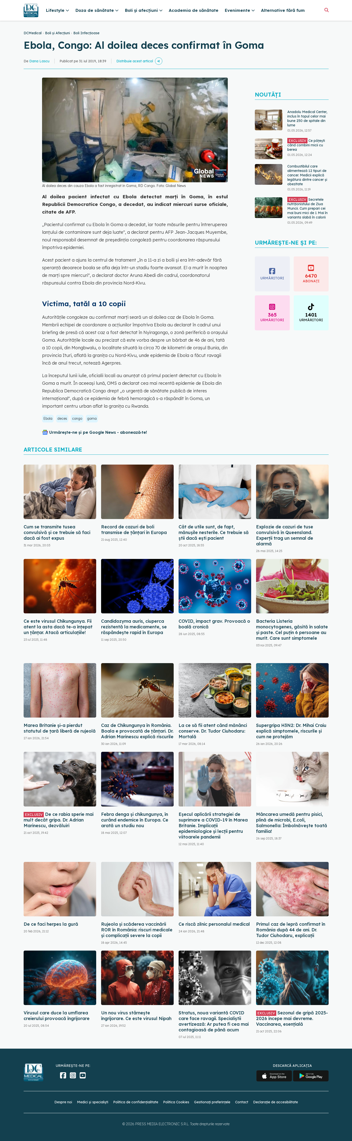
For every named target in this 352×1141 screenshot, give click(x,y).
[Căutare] (326, 10)
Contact (241, 1102)
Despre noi (63, 1102)
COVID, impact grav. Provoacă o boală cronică (214, 624)
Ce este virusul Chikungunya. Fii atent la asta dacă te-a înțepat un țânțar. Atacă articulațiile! (58, 626)
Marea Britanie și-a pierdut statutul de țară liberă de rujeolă (60, 728)
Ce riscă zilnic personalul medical (214, 924)
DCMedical (33, 33)
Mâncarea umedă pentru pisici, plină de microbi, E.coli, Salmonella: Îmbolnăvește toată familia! (291, 822)
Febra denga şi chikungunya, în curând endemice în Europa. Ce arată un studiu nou (134, 819)
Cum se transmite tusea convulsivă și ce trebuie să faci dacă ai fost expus (57, 532)
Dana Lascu (39, 61)
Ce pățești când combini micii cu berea (306, 145)
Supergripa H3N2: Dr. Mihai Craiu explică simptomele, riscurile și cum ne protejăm (291, 730)
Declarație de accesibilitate (275, 1102)
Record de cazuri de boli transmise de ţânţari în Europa (134, 529)
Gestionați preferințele (212, 1102)
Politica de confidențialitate (135, 1102)
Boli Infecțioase (86, 33)
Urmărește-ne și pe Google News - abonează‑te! (98, 432)
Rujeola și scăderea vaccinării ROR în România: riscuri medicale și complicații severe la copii (136, 929)
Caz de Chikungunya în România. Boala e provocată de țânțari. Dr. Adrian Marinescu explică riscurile (137, 730)
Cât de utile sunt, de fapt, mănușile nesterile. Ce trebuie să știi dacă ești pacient (214, 532)
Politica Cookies (176, 1102)
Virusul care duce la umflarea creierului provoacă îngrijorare (57, 1015)
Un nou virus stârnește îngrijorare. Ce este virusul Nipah (136, 1015)
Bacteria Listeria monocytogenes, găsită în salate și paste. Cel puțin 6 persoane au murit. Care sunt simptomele (292, 629)
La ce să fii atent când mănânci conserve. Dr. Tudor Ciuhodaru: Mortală (213, 730)
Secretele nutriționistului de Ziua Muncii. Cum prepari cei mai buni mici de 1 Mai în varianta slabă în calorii (307, 208)
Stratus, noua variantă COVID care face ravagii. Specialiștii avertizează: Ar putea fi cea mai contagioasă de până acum (214, 1021)
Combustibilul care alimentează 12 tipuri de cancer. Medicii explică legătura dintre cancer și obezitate (307, 175)
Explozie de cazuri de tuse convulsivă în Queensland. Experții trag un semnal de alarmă (284, 535)
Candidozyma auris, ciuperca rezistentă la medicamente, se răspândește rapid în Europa (134, 626)
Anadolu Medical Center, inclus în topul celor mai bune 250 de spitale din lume (307, 118)
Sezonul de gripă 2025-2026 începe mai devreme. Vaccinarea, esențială (292, 1018)
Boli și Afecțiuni (57, 33)
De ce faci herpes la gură (51, 924)
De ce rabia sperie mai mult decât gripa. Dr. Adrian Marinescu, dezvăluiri (58, 819)
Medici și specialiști (92, 1102)
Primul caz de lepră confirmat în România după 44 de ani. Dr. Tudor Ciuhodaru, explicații (290, 929)
